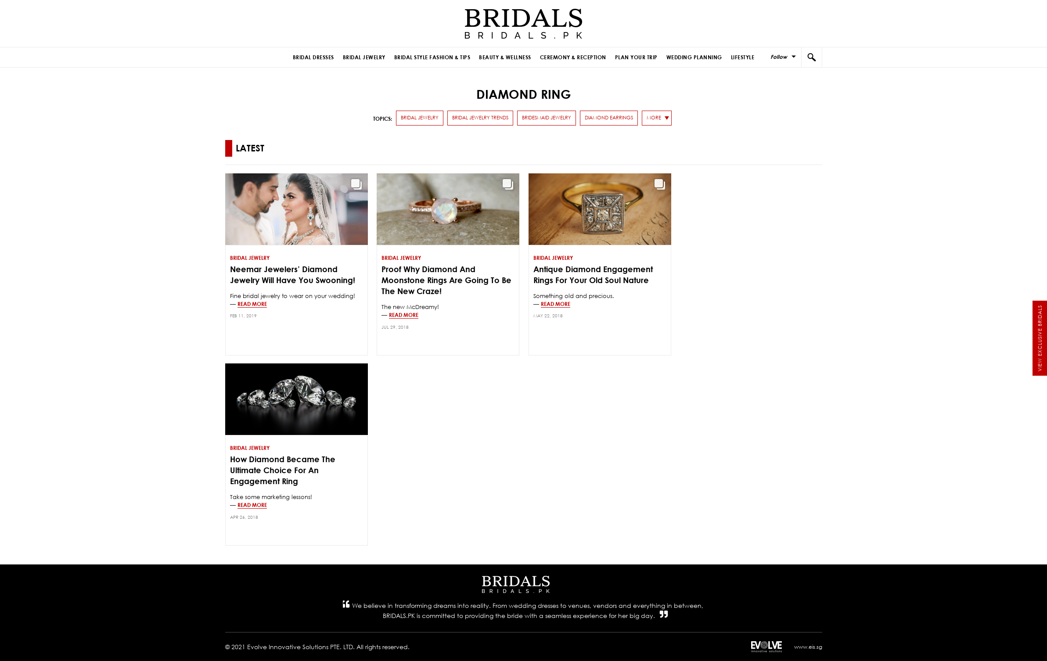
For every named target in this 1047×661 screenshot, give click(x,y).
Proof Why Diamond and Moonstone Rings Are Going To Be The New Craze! (446, 280)
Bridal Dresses (313, 57)
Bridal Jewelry (364, 57)
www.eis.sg (808, 646)
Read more (252, 303)
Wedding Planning (694, 57)
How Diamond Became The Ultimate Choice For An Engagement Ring (282, 470)
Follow (778, 56)
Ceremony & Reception (573, 57)
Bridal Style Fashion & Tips (432, 57)
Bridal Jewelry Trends (480, 117)
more (654, 117)
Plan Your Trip (636, 57)
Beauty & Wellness (505, 57)
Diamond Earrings (609, 117)
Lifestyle (743, 57)
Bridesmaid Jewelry (546, 117)
